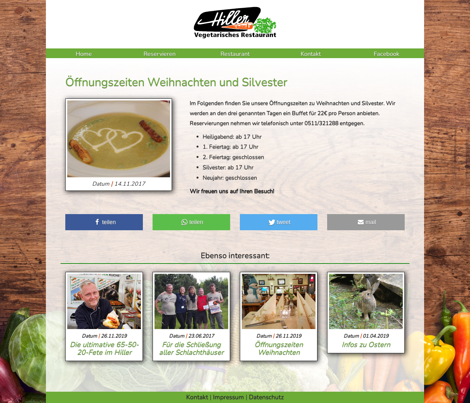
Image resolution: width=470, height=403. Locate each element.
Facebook (386, 54)
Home (84, 54)
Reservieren (160, 54)
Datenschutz (266, 397)
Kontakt (311, 54)
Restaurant (235, 54)
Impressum (228, 397)
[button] (104, 222)
